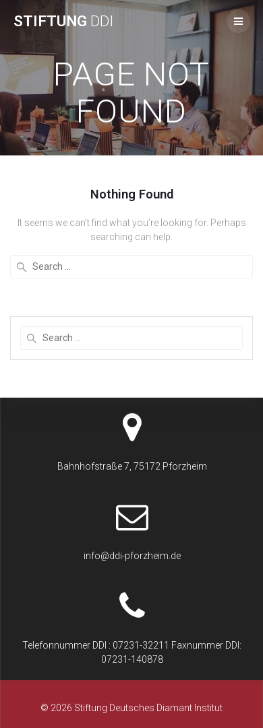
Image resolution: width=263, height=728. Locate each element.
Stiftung (63, 20)
